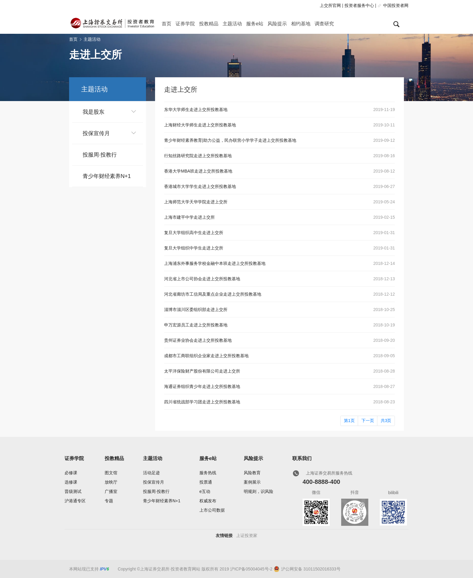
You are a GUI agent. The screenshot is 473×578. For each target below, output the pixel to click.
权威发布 (207, 500)
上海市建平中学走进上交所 (189, 217)
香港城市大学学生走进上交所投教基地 (200, 186)
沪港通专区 (75, 500)
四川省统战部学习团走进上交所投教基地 (202, 401)
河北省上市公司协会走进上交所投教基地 (202, 278)
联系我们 (302, 458)
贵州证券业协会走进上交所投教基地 (198, 340)
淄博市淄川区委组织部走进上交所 (195, 309)
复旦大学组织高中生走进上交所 (193, 232)
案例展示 (252, 482)
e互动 (204, 491)
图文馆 (111, 472)
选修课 (71, 482)
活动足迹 (151, 472)
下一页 (367, 420)
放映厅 (111, 482)
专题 (109, 500)
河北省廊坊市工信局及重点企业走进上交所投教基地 (212, 294)
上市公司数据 (212, 510)
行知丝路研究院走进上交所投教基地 (198, 155)
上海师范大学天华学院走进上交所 (195, 201)
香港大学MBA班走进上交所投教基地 (198, 171)
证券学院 (185, 23)
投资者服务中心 (359, 5)
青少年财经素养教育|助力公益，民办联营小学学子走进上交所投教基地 (230, 140)
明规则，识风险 (258, 491)
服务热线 (207, 472)
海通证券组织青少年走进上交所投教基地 (202, 386)
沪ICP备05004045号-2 (251, 569)
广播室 (111, 491)
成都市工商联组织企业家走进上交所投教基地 (206, 355)
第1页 (349, 420)
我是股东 (93, 112)
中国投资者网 (395, 5)
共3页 (386, 420)
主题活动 (232, 23)
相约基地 (300, 23)
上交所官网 (330, 5)
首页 (166, 23)
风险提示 (277, 23)
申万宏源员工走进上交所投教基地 (195, 324)
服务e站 (254, 23)
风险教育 (252, 472)
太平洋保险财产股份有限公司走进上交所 (202, 371)
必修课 (71, 472)
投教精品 (208, 23)
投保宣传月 (96, 133)
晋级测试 (73, 491)
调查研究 (324, 23)
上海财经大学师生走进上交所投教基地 (200, 124)
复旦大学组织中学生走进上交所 (193, 248)
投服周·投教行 (100, 155)
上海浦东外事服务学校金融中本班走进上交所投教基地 (214, 263)
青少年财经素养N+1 (107, 176)
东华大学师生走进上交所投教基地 (195, 109)
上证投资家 (246, 535)
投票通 (205, 482)
